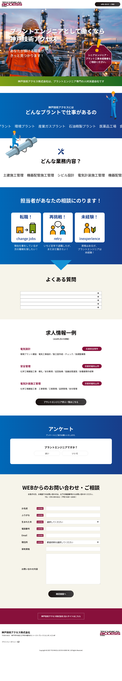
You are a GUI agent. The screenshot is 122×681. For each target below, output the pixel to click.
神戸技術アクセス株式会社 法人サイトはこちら (61, 639)
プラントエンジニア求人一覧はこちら (61, 425)
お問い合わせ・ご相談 (107, 4)
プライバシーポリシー (9, 665)
